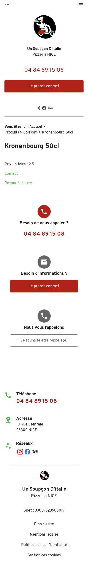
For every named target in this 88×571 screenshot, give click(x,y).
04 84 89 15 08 (44, 70)
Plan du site (44, 524)
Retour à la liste (18, 183)
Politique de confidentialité (44, 545)
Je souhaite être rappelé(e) (44, 340)
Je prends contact (44, 86)
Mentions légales (44, 534)
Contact (11, 173)
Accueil (35, 127)
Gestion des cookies (44, 555)
